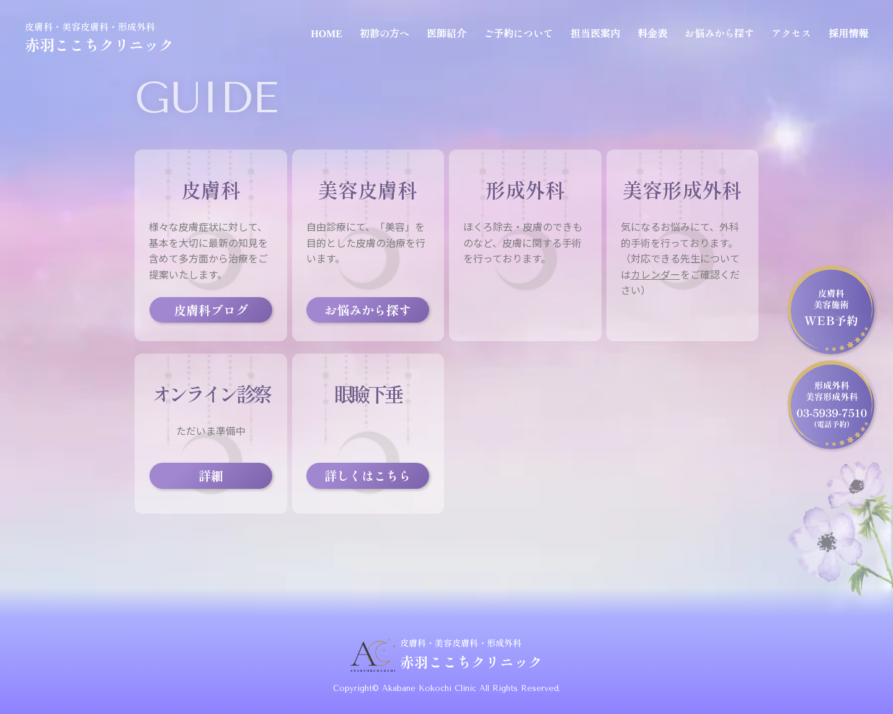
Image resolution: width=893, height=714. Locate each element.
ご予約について (518, 32)
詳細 (210, 475)
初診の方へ (384, 32)
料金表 (652, 32)
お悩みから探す (719, 32)
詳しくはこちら (367, 475)
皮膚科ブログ (211, 310)
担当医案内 (595, 32)
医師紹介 (446, 32)
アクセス (791, 32)
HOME (326, 32)
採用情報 (848, 32)
